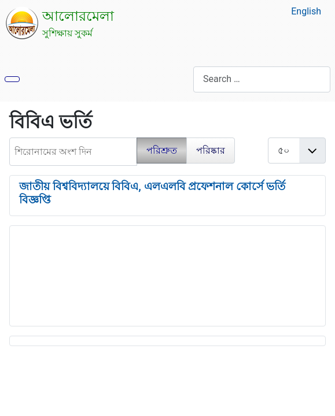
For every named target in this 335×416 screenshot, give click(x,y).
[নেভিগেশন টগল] (12, 79)
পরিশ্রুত (161, 150)
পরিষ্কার (210, 150)
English (306, 11)
